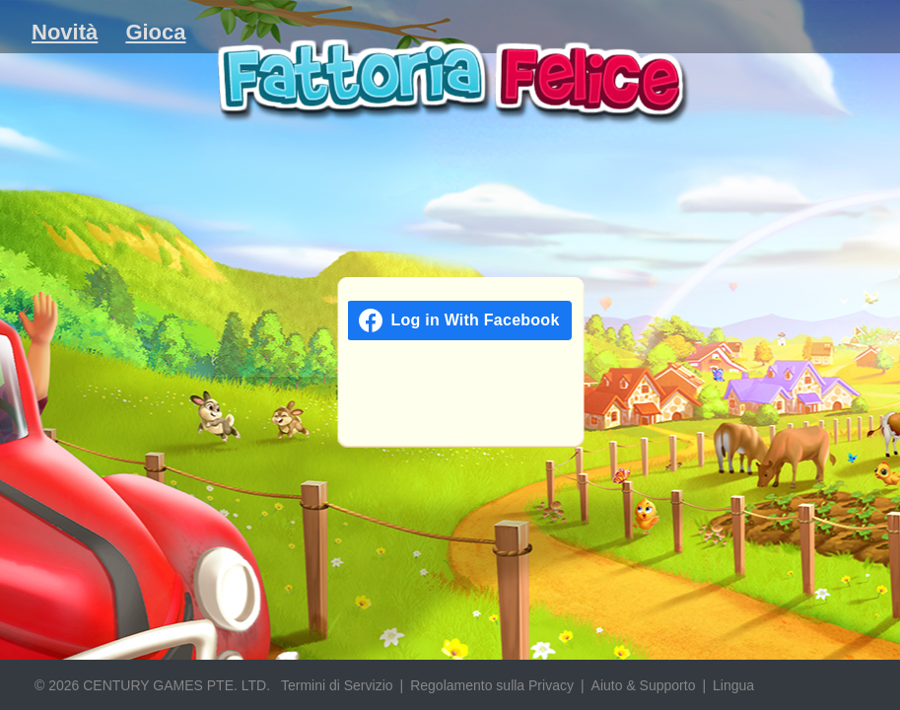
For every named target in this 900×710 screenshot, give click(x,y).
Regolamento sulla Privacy (492, 685)
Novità (65, 32)
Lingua (733, 685)
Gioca (155, 32)
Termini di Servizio (337, 685)
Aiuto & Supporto (643, 685)
